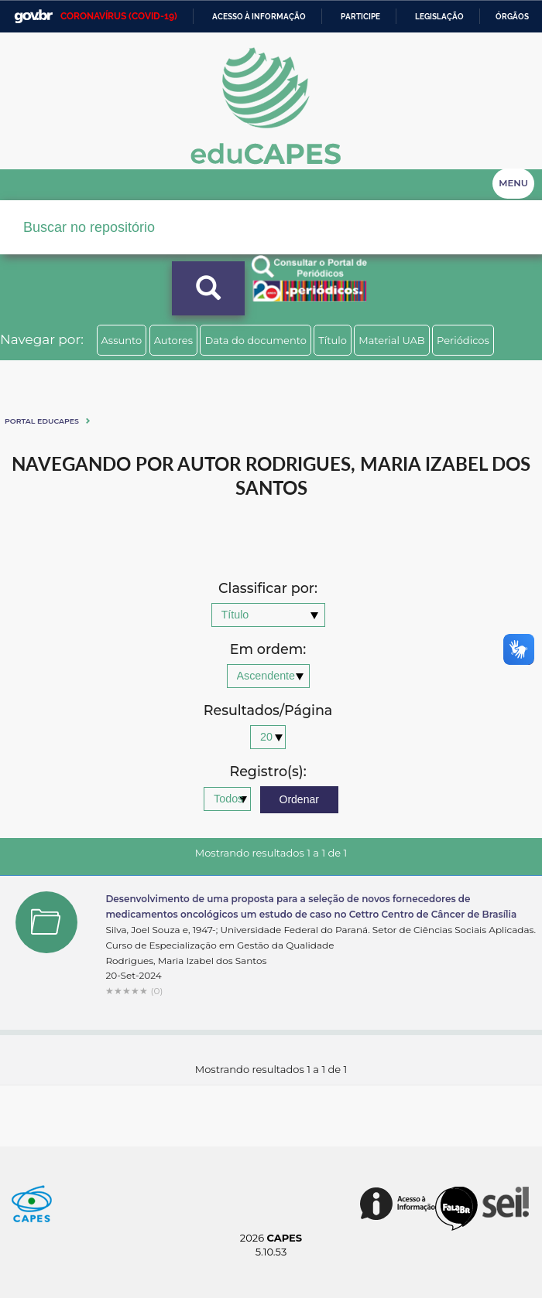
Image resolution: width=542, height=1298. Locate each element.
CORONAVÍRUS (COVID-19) (118, 16)
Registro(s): (267, 772)
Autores (173, 340)
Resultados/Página (268, 711)
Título (332, 340)
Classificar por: (267, 588)
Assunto (121, 340)
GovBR (33, 16)
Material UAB (391, 340)
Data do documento (255, 340)
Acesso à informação (259, 16)
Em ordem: (268, 649)
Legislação (439, 16)
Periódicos (463, 340)
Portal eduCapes (42, 421)
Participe (360, 16)
